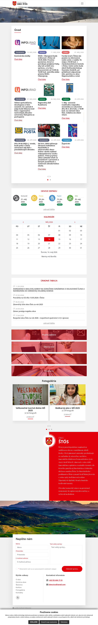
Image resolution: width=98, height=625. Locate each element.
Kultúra (18, 587)
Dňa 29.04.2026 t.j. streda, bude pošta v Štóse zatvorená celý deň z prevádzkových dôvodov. (25, 146)
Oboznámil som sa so (37, 569)
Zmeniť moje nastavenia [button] (49, 622)
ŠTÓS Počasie (49, 266)
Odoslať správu (72, 569)
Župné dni (66, 143)
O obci (18, 579)
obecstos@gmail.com (57, 584)
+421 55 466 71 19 (55, 580)
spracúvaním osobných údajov (45, 569)
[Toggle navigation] (82, 3)
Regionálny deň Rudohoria (44, 104)
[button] (48, 180)
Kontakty (19, 593)
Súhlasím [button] (33, 622)
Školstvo (19, 585)
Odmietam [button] (64, 622)
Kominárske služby (22, 56)
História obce (21, 582)
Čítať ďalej (18, 59)
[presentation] (48, 176)
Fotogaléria (20, 590)
